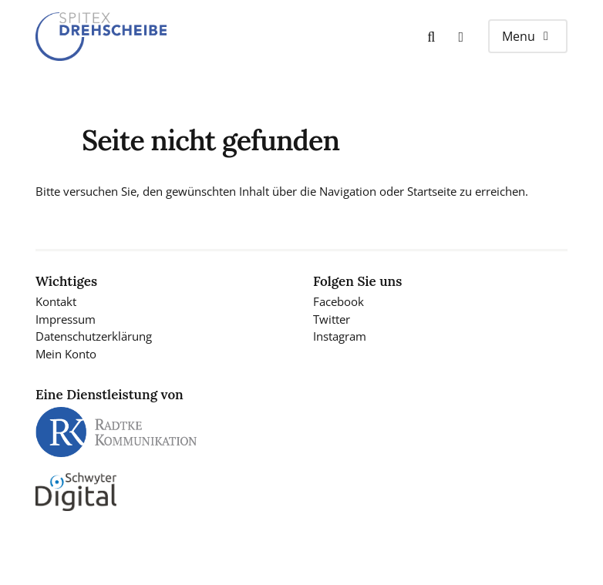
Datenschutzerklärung (93, 336)
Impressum (65, 319)
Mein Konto (65, 353)
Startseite (431, 191)
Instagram (339, 336)
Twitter (331, 319)
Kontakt (55, 301)
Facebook (338, 301)
